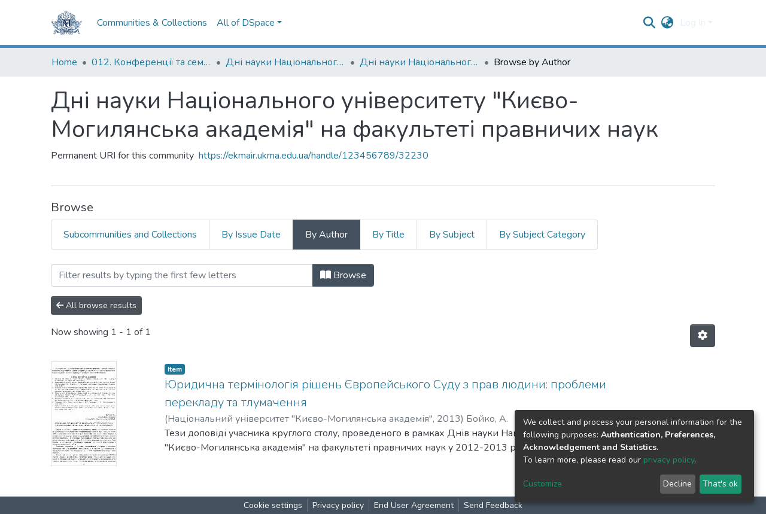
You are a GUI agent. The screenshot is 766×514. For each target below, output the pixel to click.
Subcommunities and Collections (130, 234)
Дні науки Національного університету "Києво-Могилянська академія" (285, 62)
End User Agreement (414, 505)
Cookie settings (273, 505)
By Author (326, 234)
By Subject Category (542, 234)
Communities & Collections (152, 22)
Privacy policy (338, 505)
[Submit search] (650, 23)
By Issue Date (251, 234)
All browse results (96, 305)
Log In (693, 22)
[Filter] (182, 275)
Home (64, 62)
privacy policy (668, 460)
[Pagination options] (702, 335)
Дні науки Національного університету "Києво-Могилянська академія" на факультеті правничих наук (419, 62)
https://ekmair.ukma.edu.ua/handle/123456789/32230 (313, 155)
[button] (667, 23)
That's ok (720, 483)
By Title (388, 234)
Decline (677, 483)
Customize (542, 483)
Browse (343, 275)
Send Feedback (493, 505)
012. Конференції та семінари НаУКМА (151, 62)
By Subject (452, 234)
